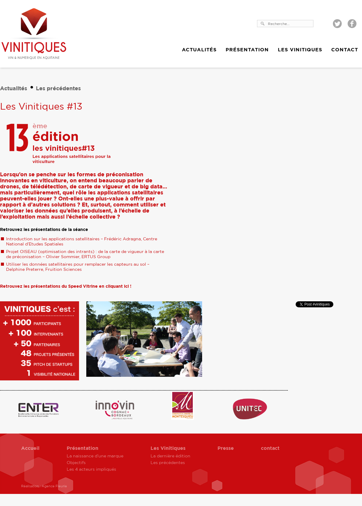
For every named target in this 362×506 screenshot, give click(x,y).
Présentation (247, 49)
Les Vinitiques (300, 49)
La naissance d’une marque (95, 456)
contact (270, 448)
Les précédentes (58, 88)
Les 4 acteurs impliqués (91, 469)
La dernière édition (170, 456)
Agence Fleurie (54, 486)
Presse (226, 448)
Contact (344, 49)
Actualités (199, 49)
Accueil (30, 448)
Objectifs (76, 463)
